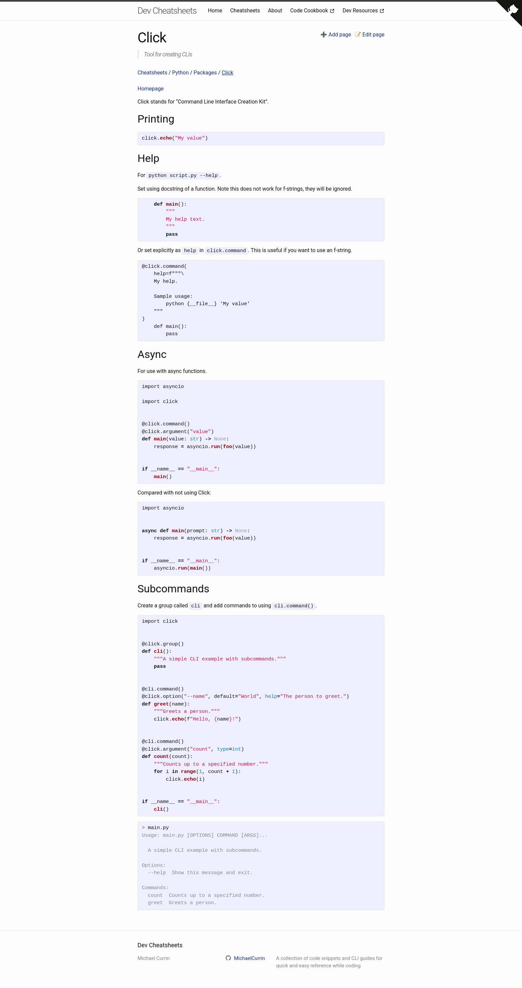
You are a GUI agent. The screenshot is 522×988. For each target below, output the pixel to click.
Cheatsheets (245, 10)
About (276, 10)
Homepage (151, 88)
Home (216, 10)
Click (227, 72)
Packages (206, 72)
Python (181, 72)
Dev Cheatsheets (167, 11)
